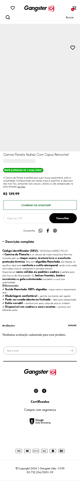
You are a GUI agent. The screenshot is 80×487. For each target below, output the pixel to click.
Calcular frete (63, 218)
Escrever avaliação (72, 325)
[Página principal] (39, 8)
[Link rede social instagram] (36, 391)
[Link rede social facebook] (44, 391)
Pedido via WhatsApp (40, 205)
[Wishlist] (12, 8)
